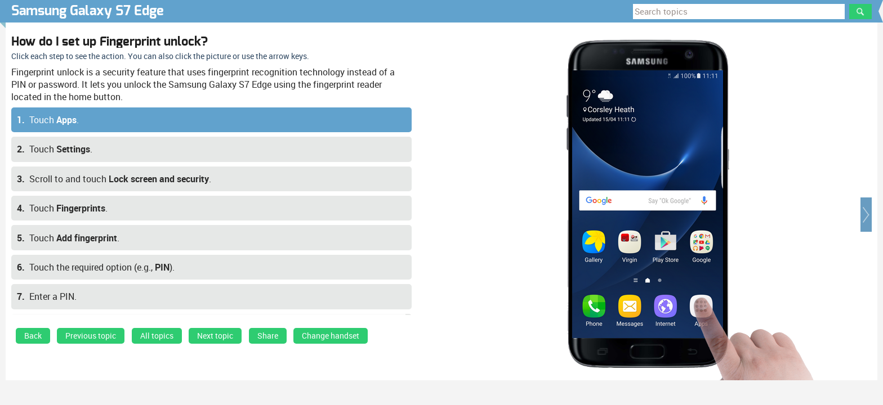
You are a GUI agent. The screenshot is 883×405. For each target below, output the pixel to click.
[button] (866, 214)
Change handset (330, 336)
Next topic (215, 336)
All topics (156, 336)
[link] (33, 338)
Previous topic (90, 336)
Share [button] (267, 336)
